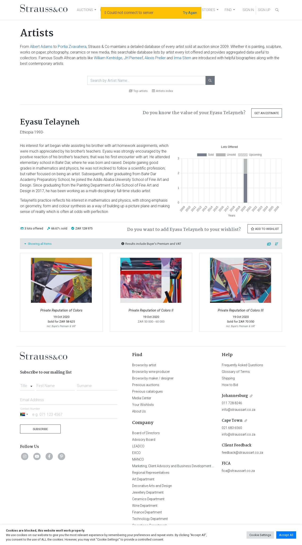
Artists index (162, 91)
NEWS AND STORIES (199, 10)
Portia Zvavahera (72, 46)
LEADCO (138, 446)
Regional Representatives (150, 472)
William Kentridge (108, 58)
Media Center (141, 398)
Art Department (143, 479)
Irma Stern (182, 58)
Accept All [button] (286, 535)
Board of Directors (146, 433)
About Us (139, 411)
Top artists (138, 91)
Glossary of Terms (236, 372)
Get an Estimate (266, 113)
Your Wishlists (143, 405)
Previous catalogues (147, 391)
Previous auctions (145, 385)
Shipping (228, 378)
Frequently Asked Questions (242, 365)
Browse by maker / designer (153, 378)
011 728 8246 (232, 403)
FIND (228, 10)
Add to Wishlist (265, 229)
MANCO (138, 459)
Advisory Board (143, 439)
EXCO (136, 453)
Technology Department (150, 519)
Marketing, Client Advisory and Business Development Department (180, 466)
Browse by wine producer (151, 372)
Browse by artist (144, 365)
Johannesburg (235, 396)
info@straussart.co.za (238, 410)
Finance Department (147, 512)
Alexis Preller (155, 58)
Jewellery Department (148, 492)
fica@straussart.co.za (238, 471)
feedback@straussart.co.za (242, 452)
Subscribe (40, 429)
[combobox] (27, 384)
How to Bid (230, 385)
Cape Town (232, 421)
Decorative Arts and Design (152, 486)
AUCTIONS (85, 10)
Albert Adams (41, 46)
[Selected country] (24, 414)
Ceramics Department (148, 499)
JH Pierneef (133, 58)
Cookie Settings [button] (260, 535)
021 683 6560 (232, 428)
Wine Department (144, 506)
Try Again (190, 13)
